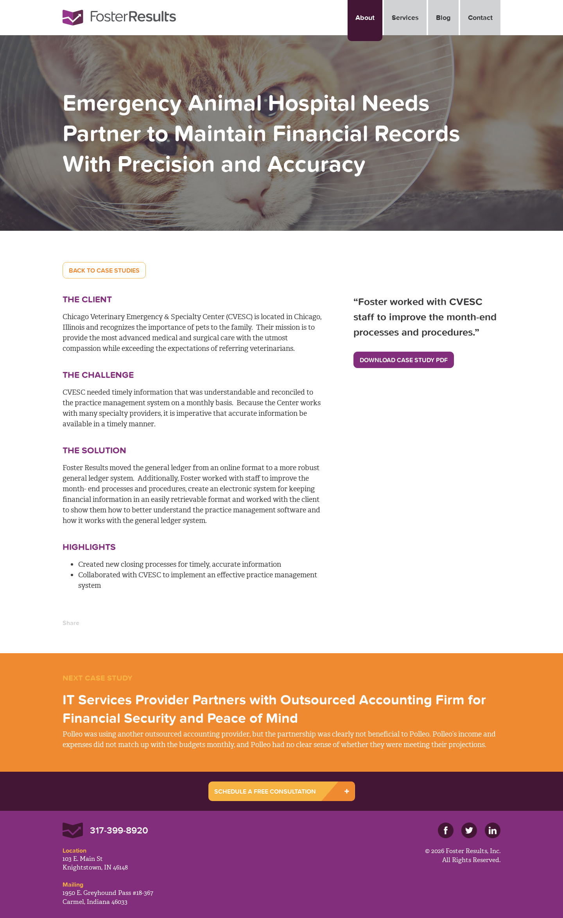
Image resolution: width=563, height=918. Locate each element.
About (365, 17)
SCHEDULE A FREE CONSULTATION (265, 791)
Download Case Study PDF (404, 360)
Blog (443, 17)
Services (405, 17)
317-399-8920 (119, 830)
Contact (480, 17)
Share (71, 623)
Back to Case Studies (104, 270)
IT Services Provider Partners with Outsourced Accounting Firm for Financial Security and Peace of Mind (274, 708)
